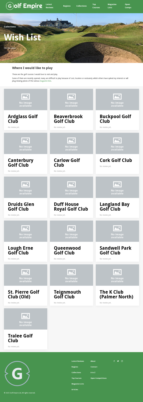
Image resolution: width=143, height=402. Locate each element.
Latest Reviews (49, 6)
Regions (67, 6)
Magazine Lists (112, 6)
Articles (75, 390)
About (93, 361)
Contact (94, 367)
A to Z (93, 372)
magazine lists (45, 81)
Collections (81, 6)
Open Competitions (99, 378)
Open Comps (128, 6)
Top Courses (96, 6)
